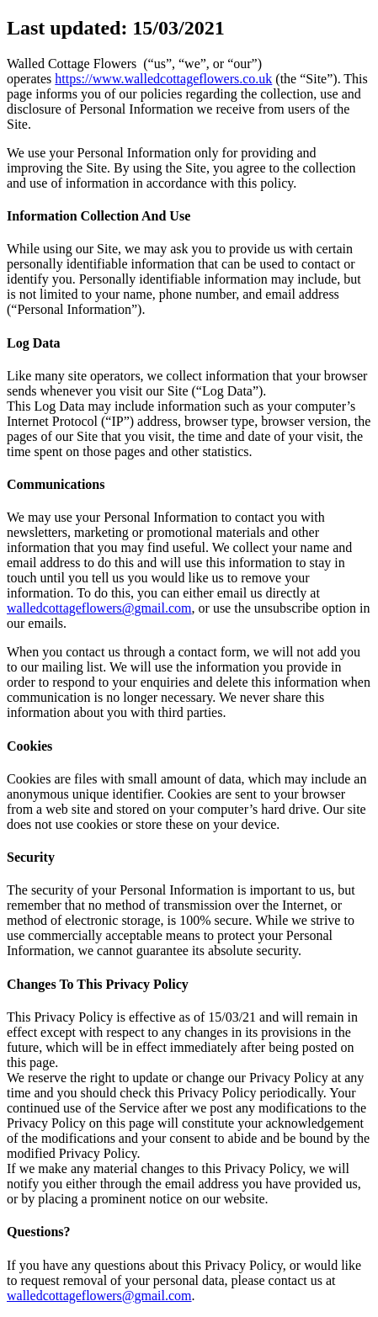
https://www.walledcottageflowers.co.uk (163, 79)
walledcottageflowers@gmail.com (99, 608)
